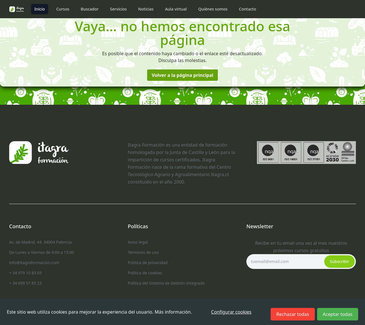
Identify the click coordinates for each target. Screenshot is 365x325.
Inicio (40, 9)
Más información (172, 312)
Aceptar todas (337, 314)
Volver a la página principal (182, 75)
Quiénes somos (213, 9)
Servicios (118, 9)
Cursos (62, 9)
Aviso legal (138, 242)
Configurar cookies (231, 312)
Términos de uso (143, 252)
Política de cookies (145, 272)
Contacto (247, 9)
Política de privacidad (148, 262)
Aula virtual (176, 9)
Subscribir (339, 261)
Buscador (90, 9)
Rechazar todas (292, 314)
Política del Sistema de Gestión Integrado (166, 283)
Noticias (146, 9)
